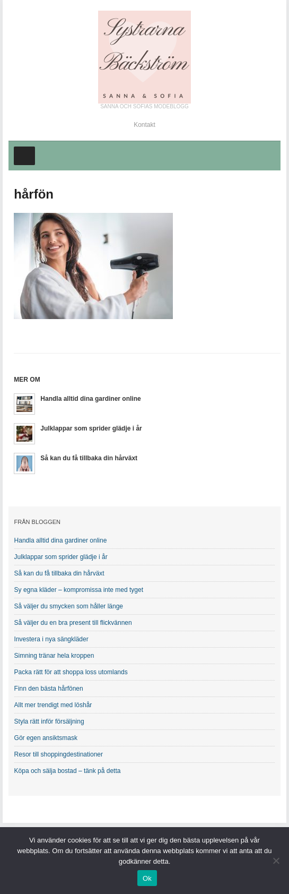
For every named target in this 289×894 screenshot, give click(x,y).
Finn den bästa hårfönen (48, 688)
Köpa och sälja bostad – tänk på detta (67, 771)
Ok (147, 878)
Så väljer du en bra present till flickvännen (73, 622)
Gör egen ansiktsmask (45, 738)
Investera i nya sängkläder (51, 639)
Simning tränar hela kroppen (54, 655)
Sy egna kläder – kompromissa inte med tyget (78, 590)
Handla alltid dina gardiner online (90, 398)
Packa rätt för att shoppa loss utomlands (71, 672)
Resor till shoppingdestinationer (58, 754)
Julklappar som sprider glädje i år (91, 428)
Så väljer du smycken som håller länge (68, 606)
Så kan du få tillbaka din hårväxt (88, 458)
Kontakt (144, 124)
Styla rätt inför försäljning (49, 721)
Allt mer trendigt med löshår (53, 705)
